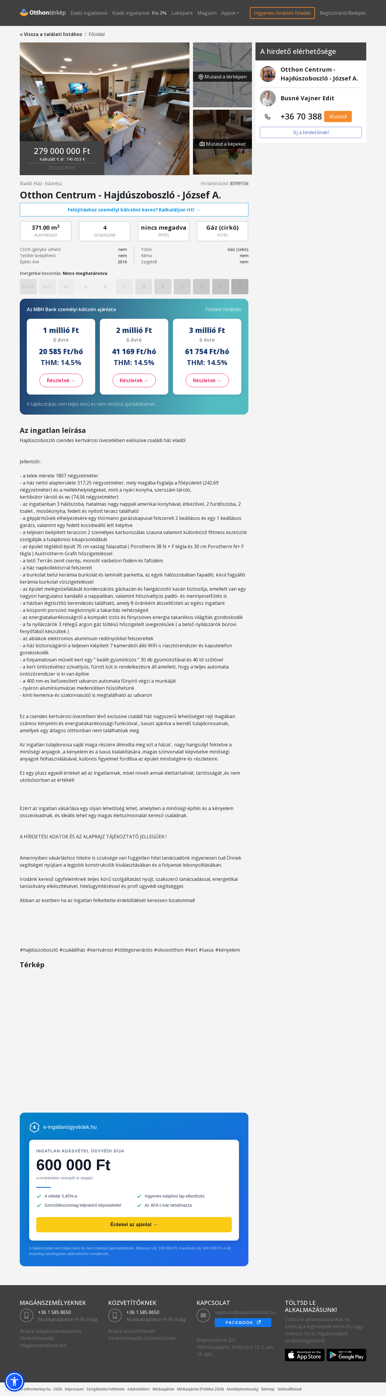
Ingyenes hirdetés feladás (282, 13)
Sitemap (268, 1389)
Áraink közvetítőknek (131, 1331)
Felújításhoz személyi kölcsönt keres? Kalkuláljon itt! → (134, 209)
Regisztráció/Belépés (343, 13)
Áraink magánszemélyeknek (51, 1331)
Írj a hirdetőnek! (311, 132)
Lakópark (182, 13)
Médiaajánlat (163, 1389)
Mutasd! (338, 116)
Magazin (207, 13)
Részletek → (61, 380)
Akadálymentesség (242, 1389)
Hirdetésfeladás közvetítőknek (142, 1338)
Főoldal (97, 34)
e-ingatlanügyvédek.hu (70, 1127)
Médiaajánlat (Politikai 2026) (200, 1389)
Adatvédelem (138, 1389)
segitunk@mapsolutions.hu (245, 1312)
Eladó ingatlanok (89, 13)
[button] (14, 1381)
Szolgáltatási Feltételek (105, 1389)
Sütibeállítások (290, 1389)
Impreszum (74, 1389)
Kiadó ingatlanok (131, 13)
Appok (228, 13)
